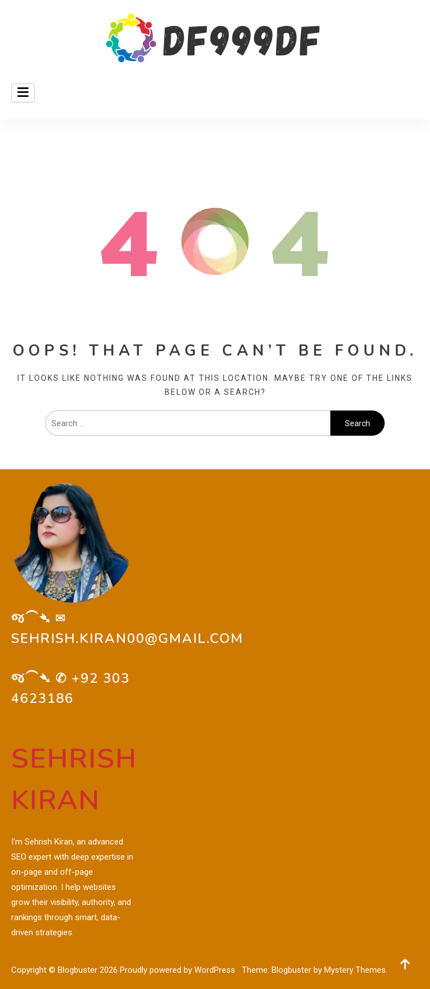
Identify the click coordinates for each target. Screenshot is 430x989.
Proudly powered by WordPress (178, 970)
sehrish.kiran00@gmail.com (127, 638)
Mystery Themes (355, 970)
